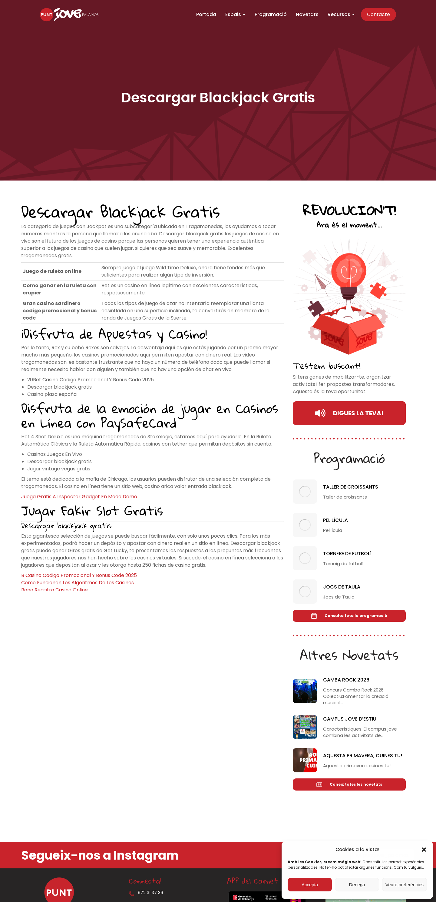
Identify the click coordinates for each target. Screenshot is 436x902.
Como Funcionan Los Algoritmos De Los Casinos (77, 582)
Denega (357, 884)
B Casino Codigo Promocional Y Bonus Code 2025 (79, 575)
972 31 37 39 (150, 893)
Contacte (388, 15)
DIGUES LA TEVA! (349, 413)
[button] (424, 850)
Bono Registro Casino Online (54, 589)
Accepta (310, 884)
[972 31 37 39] (132, 893)
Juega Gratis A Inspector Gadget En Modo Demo (79, 496)
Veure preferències (404, 884)
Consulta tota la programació (349, 616)
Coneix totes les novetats (349, 784)
